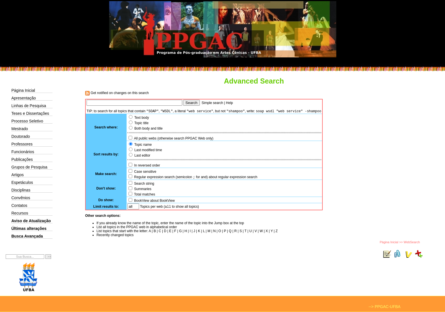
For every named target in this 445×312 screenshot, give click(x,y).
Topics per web (151, 207)
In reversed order (146, 166)
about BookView (162, 201)
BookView (141, 201)
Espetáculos (22, 182)
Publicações (22, 159)
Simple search (212, 103)
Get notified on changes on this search (120, 93)
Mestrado (19, 128)
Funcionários (22, 151)
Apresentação (23, 98)
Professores (22, 144)
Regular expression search (154, 178)
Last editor (141, 156)
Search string (143, 184)
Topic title (140, 124)
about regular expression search (233, 178)
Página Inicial (23, 90)
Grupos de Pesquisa (29, 167)
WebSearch (412, 242)
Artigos (17, 174)
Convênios (20, 197)
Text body (141, 118)
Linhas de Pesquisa (28, 105)
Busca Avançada (27, 236)
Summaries (142, 190)
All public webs (144, 139)
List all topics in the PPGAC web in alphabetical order (136, 228)
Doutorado (20, 136)
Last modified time (147, 151)
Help (229, 103)
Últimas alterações (29, 228)
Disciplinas (20, 190)
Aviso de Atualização (31, 221)
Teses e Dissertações (30, 113)
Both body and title (148, 129)
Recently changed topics (115, 236)
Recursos (19, 213)
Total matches (144, 195)
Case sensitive (144, 172)
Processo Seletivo (27, 121)
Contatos (19, 205)
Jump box (221, 224)
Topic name (142, 145)
